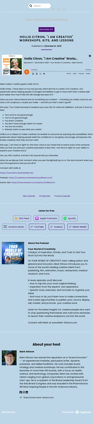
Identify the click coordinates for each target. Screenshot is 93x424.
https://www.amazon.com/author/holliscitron (33, 182)
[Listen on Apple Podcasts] (46, 219)
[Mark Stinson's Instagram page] (23, 393)
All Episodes (44, 196)
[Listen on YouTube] (37, 227)
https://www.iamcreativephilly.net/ (17, 173)
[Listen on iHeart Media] (78, 227)
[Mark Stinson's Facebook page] (21, 393)
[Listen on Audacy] (57, 227)
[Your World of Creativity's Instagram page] (58, 9)
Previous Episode (62, 196)
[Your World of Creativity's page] (63, 9)
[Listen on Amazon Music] (14, 227)
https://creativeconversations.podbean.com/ (30, 177)
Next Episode (29, 196)
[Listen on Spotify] (70, 219)
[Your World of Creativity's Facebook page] (53, 9)
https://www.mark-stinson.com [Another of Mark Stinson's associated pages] (37, 398)
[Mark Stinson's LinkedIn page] (26, 393)
